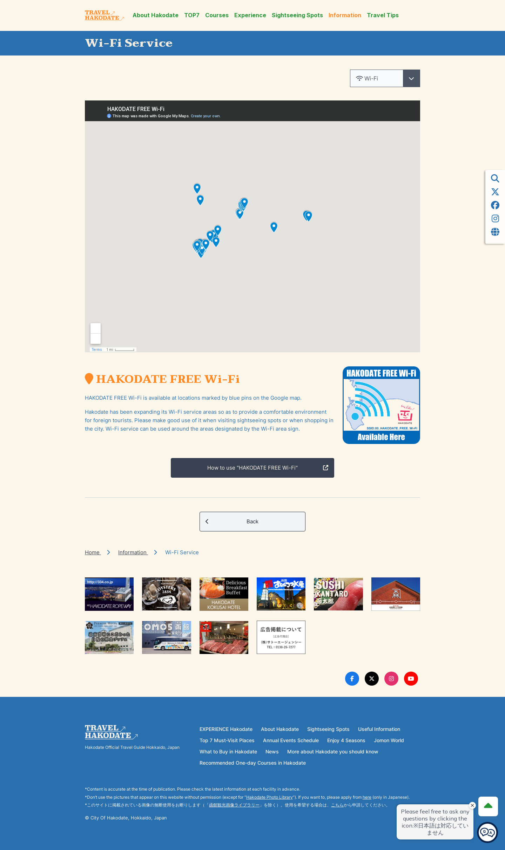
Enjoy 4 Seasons (346, 740)
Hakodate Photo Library (269, 797)
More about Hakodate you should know (332, 751)
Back (232, 521)
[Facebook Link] (352, 679)
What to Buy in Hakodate (228, 751)
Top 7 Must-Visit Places (227, 740)
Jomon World (389, 740)
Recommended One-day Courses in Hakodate (253, 763)
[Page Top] (488, 806)
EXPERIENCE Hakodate (226, 729)
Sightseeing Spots (297, 15)
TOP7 (192, 15)
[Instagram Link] (391, 679)
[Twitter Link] (372, 679)
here (367, 797)
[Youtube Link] (411, 679)
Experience (250, 15)
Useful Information (379, 729)
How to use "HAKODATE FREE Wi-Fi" (267, 467)
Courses (217, 15)
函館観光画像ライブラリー (234, 805)
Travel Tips (383, 15)
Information (345, 15)
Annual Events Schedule (291, 740)
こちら (337, 805)
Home (93, 552)
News (272, 751)
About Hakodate (156, 15)
